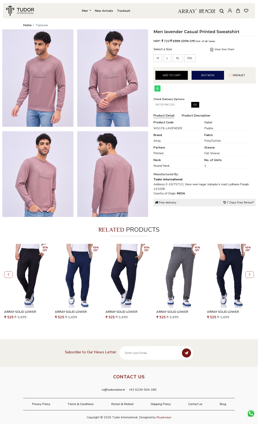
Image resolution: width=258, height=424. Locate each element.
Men (85, 11)
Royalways (164, 417)
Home (27, 25)
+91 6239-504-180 (143, 390)
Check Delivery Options (168, 99)
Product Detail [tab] (164, 115)
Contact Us (129, 377)
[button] (8, 274)
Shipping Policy (161, 404)
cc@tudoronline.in (113, 390)
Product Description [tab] (196, 115)
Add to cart (172, 75)
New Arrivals (104, 11)
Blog (223, 404)
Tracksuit (123, 11)
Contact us (195, 404)
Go (195, 104)
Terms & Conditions (81, 404)
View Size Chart (222, 50)
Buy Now (207, 75)
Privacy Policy (41, 404)
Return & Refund (122, 404)
